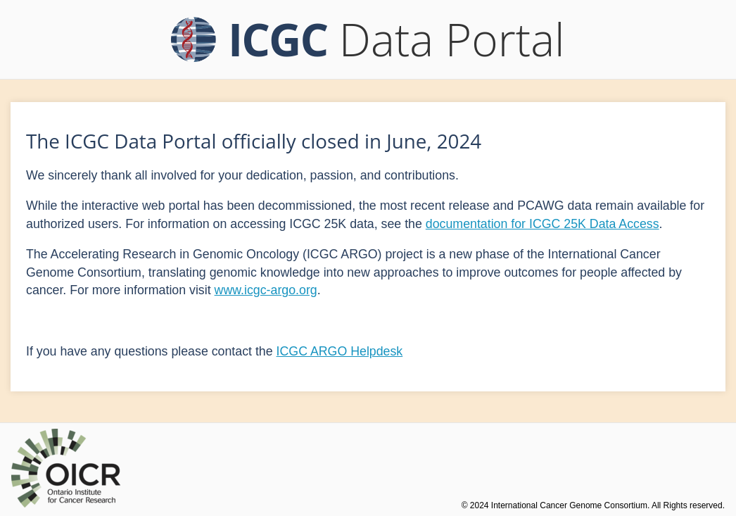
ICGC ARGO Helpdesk (340, 351)
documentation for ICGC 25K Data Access (542, 224)
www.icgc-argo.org (266, 290)
